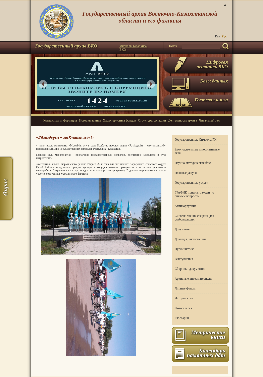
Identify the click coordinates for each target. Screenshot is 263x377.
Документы (182, 229)
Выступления (184, 259)
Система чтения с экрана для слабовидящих (194, 217)
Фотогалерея (183, 308)
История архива (90, 120)
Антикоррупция (185, 206)
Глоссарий (182, 318)
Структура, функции (152, 120)
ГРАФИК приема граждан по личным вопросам (194, 194)
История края (184, 298)
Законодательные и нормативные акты (197, 151)
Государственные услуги (191, 182)
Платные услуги (186, 172)
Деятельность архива (182, 120)
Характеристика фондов (119, 120)
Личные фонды (185, 288)
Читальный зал (209, 120)
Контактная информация (60, 120)
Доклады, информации (190, 239)
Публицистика (184, 249)
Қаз (217, 36)
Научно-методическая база (193, 163)
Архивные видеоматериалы (193, 278)
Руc (224, 36)
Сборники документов (190, 268)
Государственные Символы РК (195, 139)
